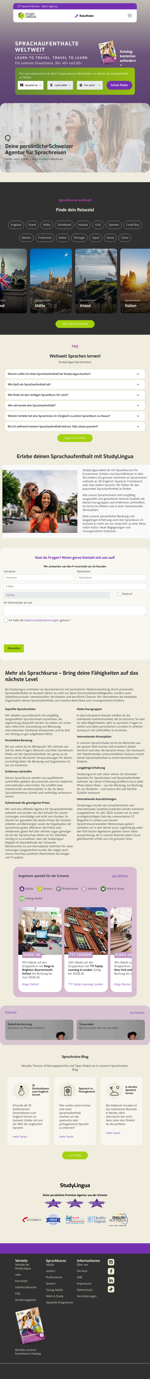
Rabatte (11, 1012)
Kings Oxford (30, 984)
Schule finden (119, 85)
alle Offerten (120, 876)
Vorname (9, 571)
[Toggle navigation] (130, 15)
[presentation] (28, 635)
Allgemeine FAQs (75, 438)
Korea (110, 238)
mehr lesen (20, 1137)
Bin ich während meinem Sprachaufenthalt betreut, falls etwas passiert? (53, 426)
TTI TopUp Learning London (85, 984)
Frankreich (45, 238)
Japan (95, 238)
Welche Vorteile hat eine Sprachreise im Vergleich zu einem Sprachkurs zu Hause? (59, 416)
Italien (62, 238)
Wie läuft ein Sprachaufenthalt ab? (29, 384)
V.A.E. (98, 225)
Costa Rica (132, 225)
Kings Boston (122, 984)
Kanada (83, 225)
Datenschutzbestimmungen (41, 620)
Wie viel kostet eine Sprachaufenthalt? (32, 405)
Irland (32, 225)
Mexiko (26, 238)
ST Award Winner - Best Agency (38, 6)
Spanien (114, 225)
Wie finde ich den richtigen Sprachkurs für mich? (38, 395)
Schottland (64, 225)
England (16, 225)
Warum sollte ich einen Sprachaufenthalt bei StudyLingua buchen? (49, 374)
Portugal (79, 238)
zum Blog (75, 1155)
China (124, 238)
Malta (46, 225)
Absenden (14, 648)
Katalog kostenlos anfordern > (128, 58)
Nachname (83, 571)
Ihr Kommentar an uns (18, 603)
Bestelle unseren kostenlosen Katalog (28, 1352)
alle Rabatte (137, 1013)
